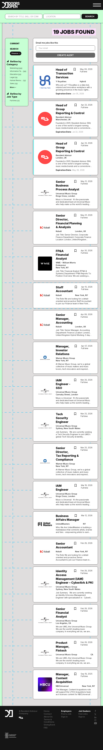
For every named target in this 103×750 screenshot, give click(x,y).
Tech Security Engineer (62, 417)
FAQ (45, 727)
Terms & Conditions (49, 720)
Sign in (64, 717)
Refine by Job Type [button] (14, 95)
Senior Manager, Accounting (64, 318)
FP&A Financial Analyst (62, 254)
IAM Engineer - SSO (63, 384)
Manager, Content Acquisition (64, 678)
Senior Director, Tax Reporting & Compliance (67, 453)
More (12, 87)
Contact (48, 714)
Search (89, 16)
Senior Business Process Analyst (67, 185)
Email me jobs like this (47, 42)
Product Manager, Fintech (62, 646)
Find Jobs (83, 714)
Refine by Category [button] (14, 63)
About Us (48, 717)
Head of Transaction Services (64, 73)
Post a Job (66, 714)
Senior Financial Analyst (62, 612)
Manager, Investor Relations (62, 350)
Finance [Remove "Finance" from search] (15, 53)
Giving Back (49, 725)
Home (46, 711)
